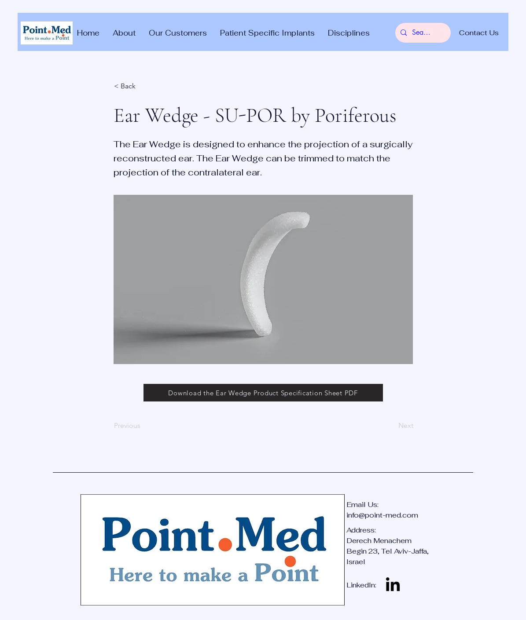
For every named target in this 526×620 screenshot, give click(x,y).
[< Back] (143, 86)
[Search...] (422, 33)
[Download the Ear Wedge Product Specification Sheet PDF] (263, 392)
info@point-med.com (382, 515)
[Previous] (143, 425)
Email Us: (363, 504)
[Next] (391, 425)
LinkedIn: (361, 585)
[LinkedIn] (392, 585)
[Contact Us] (479, 33)
